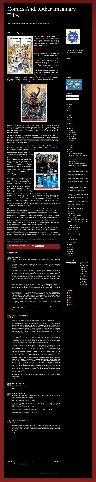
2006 (68, 255)
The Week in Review (83, 282)
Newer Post (11, 461)
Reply (13, 309)
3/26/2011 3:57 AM (19, 383)
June (70, 145)
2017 (68, 119)
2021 (68, 111)
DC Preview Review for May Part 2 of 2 (78, 219)
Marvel (13, 248)
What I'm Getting (84, 284)
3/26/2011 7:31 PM (20, 393)
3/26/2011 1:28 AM (19, 257)
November (71, 134)
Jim (70, 295)
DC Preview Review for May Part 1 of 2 (78, 222)
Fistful (81, 267)
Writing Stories (72, 206)
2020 (68, 113)
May (70, 147)
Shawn (13, 393)
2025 (68, 106)
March (70, 151)
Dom (13, 257)
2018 (68, 117)
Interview (82, 271)
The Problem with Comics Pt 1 (75, 159)
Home (33, 461)
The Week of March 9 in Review (76, 209)
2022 (68, 108)
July (70, 143)
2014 (68, 123)
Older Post (57, 461)
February (71, 242)
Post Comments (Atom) (20, 464)
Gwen (70, 292)
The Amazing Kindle (73, 161)
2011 (68, 130)
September (71, 138)
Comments (70, 99)
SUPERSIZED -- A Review (74, 213)
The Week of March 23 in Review (76, 163)
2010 (68, 247)
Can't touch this (72, 217)
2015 (68, 121)
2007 (68, 253)
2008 (68, 251)
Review (16, 248)
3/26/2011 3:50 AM (23, 315)
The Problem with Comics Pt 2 (75, 153)
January (71, 244)
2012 (68, 128)
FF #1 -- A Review (72, 169)
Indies (81, 269)
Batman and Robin (72, 211)
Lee (70, 297)
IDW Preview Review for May (75, 204)
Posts (69, 96)
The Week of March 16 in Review (76, 185)
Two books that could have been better (77, 231)
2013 (68, 126)
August (70, 140)
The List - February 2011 (74, 227)
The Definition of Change (74, 234)
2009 (68, 249)
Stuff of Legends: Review (74, 215)
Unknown (71, 304)
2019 (68, 115)
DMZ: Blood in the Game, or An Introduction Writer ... (76, 191)
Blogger (54, 473)
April (70, 149)
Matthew (14, 315)
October (71, 136)
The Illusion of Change (73, 239)
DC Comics (83, 265)
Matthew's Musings (82, 275)
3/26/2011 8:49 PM (23, 420)
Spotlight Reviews (82, 279)
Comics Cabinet (84, 262)
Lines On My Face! (73, 229)
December (71, 132)
